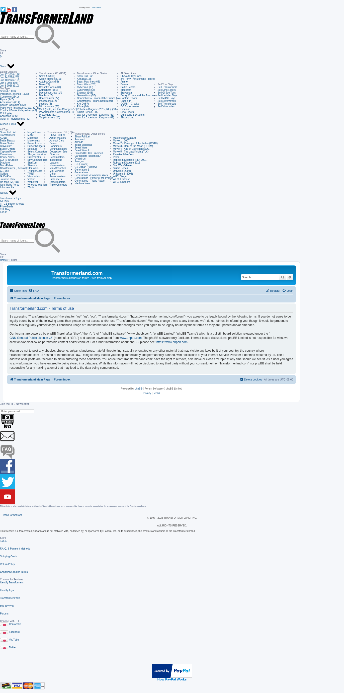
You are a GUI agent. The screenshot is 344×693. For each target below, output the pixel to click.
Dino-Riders (127, 112)
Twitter (12, 647)
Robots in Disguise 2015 (126, 162)
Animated (79, 139)
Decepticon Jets (57, 151)
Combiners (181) (48, 90)
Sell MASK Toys (166, 98)
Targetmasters (56, 182)
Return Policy (7, 564)
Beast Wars (80, 147)
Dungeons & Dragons (133, 114)
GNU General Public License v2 (31, 338)
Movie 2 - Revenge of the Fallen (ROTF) (135, 143)
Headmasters (55, 157)
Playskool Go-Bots (123, 154)
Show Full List (85, 76)
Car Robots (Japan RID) (87, 156)
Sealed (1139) (8, 91)
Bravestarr (126, 92)
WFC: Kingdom (121, 182)
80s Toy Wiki (7, 605)
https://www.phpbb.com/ (172, 342)
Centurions (6, 154)
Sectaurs (32, 148)
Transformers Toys (10, 198)
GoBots (4, 173)
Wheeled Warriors (38, 184)
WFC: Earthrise (121, 179)
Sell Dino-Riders (166, 90)
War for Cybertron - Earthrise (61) (95, 114)
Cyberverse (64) (86, 90)
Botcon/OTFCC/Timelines (88, 153)
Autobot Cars (55, 140)
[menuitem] (34, 291)
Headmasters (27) (49, 98)
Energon (79, 161)
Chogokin (126, 101)
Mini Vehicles (55, 171)
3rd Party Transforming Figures (138, 79)
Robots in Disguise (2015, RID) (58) (97, 109)
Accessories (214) (10, 102)
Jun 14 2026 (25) (9, 77)
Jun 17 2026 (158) (10, 74)
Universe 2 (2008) (123, 173)
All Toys (4, 201)
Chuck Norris (7, 157)
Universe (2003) (122, 171)
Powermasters (56, 176)
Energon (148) (85, 92)
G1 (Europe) (81, 164)
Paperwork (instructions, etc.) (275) (19, 107)
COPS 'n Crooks (130, 103)
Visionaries (34, 176)
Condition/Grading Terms (14, 572)
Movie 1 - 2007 (121, 140)
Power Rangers (36, 146)
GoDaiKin (5, 176)
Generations (81, 172)
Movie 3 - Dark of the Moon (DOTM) (133, 146)
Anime (124, 81)
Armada (78, 142)
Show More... (128, 117)
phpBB (138, 388)
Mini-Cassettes (56, 168)
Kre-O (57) (83, 103)
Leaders (52, 162)
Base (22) (44, 84)
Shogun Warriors (37, 154)
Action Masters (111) (50, 79)
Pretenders (54, 179)
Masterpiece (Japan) (124, 137)
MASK (31, 135)
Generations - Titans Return (89, 180)
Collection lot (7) (9, 116)
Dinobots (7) (46, 95)
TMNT (31, 173)
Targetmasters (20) (49, 117)
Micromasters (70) (49, 106)
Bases (51, 143)
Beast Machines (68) (88, 81)
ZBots (31, 187)
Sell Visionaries (166, 106)
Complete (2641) (9, 96)
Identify (8, 193)
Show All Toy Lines (131, 76)
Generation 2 (81, 169)
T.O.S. (3, 541)
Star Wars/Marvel (122, 165)
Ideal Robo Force (9, 184)
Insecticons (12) (48, 101)
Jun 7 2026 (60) (9, 83)
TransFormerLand (13, 515)
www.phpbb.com (131, 338)
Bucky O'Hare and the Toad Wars (139, 95)
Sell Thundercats (166, 103)
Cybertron (79, 158)
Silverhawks (34, 157)
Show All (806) (47, 76)
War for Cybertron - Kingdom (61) (95, 117)
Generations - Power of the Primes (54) (99, 98)
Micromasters (55, 165)
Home (3, 260)
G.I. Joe (4, 171)
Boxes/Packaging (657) (13, 105)
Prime (116, 157)
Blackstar (126, 90)
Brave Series (7, 143)
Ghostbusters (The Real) (14, 168)
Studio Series (120, 168)
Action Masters (56, 137)
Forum (3, 212)
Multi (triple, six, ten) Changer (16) (58, 109)
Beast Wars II (82, 150)
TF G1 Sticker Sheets (12, 203)
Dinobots (53, 154)
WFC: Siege (120, 176)
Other (51, 173)
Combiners (54, 146)
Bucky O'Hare (7, 148)
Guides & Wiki (12, 124)
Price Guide (6, 206)
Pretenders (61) (47, 114)
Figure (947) (7, 99)
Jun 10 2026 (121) (10, 80)
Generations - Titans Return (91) (95, 101)
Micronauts (34, 140)
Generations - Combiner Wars (91, 175)
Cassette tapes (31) (50, 87)
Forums (4, 613)
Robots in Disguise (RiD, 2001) (130, 160)
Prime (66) (83, 106)
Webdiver (33, 182)
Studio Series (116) (88, 112)
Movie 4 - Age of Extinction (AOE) (131, 148)
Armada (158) (84, 79)
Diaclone (125, 109)
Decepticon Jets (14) (50, 92)
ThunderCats (35, 171)
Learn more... (97, 7)
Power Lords (35, 143)
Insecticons (54, 160)
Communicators (57, 148)
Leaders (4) (45, 103)
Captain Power (129, 98)
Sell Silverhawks (166, 101)
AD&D (3, 137)
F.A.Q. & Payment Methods (15, 548)
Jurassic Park (7, 179)
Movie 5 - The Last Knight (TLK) (131, 151)
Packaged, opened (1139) (14, 94)
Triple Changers (57, 184)
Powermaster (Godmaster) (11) (56, 112)
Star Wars (33, 168)
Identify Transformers (12, 582)
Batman (125, 84)
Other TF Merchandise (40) (15, 118)
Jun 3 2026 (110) (9, 85)
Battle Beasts (128, 87)
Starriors (32, 165)
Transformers (7, 135)
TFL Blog (5, 209)
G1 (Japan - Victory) (85, 167)
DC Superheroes (130, 106)
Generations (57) (86, 95)
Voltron (31, 179)
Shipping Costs (8, 556)
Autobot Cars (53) (49, 81)
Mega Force (34, 132)
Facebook (14, 632)
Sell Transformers (167, 87)
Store (7, 66)
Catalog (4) (6, 113)
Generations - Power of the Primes (93, 178)
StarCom (32, 162)
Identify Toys (7, 590)
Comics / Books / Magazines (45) (18, 110)
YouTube (14, 639)
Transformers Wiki (10, 598)
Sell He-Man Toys (167, 95)
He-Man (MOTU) (9, 182)
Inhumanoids (7, 187)
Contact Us (15, 624)
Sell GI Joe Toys (166, 92)
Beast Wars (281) (86, 84)
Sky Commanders (37, 160)
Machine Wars (82, 183)
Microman (33, 137)
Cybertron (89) (85, 87)
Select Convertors (37, 151)
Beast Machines (83, 144)
